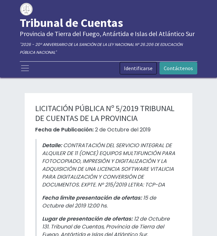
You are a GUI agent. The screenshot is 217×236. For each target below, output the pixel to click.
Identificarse (138, 68)
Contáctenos (178, 68)
